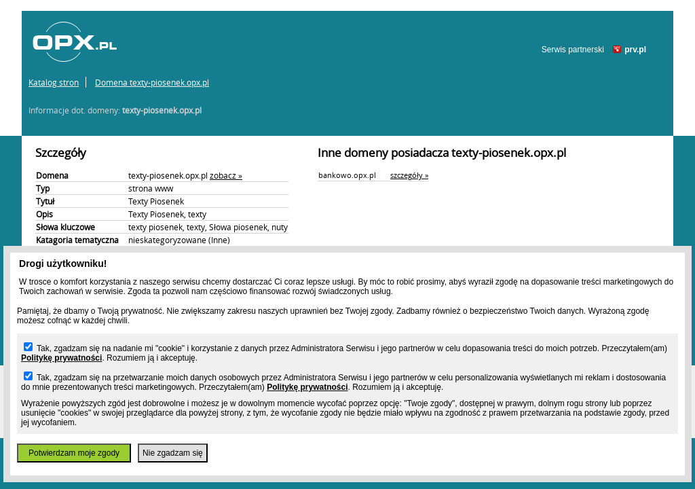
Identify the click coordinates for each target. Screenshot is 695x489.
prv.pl (635, 49)
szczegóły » (409, 175)
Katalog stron (54, 82)
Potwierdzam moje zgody (74, 453)
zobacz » (226, 175)
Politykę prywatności (61, 358)
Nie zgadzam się (173, 453)
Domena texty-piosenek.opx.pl (152, 82)
